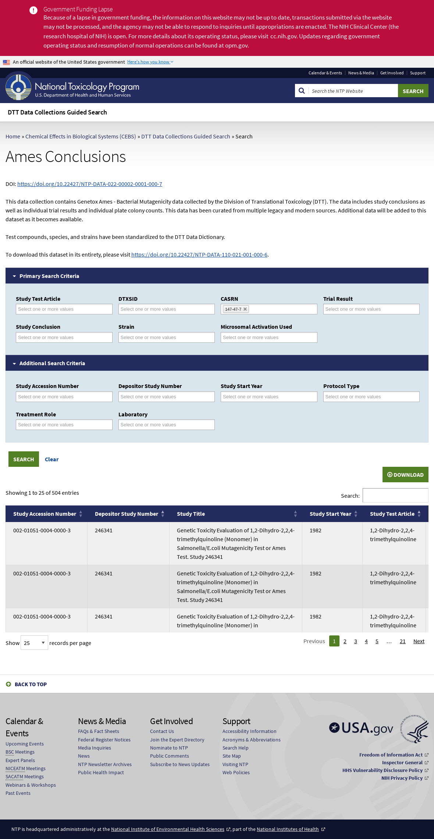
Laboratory (132, 414)
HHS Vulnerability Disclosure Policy (382, 770)
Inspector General (402, 762)
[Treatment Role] (50, 424)
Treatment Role (36, 414)
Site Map (232, 755)
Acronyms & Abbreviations (252, 739)
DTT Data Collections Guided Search (185, 136)
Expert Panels (20, 760)
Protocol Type (341, 385)
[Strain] (153, 337)
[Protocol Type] (358, 396)
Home (13, 136)
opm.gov (236, 45)
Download (405, 474)
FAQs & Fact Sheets (98, 731)
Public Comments (169, 755)
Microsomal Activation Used (256, 326)
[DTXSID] (153, 309)
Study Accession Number (47, 385)
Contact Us (162, 731)
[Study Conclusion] (50, 337)
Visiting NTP (235, 764)
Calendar (325, 73)
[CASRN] (255, 309)
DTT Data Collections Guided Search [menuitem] (57, 112)
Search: (350, 495)
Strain (126, 326)
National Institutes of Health (288, 829)
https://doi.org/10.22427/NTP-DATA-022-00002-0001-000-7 (89, 183)
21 (403, 641)
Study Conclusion (38, 326)
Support (418, 73)
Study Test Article (38, 298)
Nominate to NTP (169, 747)
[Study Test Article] (50, 309)
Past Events (18, 793)
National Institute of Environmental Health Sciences (167, 829)
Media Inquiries (94, 747)
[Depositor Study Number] (153, 396)
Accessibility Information (250, 731)
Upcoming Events (25, 743)
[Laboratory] (153, 424)
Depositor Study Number (150, 385)
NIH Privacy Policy (402, 778)
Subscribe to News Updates (180, 764)
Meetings (20, 751)
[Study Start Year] (255, 396)
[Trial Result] (358, 309)
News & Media (361, 73)
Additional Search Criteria (52, 363)
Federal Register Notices (104, 739)
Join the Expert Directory (177, 739)
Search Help (236, 747)
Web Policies (236, 772)
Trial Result (338, 298)
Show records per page (48, 642)
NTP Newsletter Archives (105, 764)
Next (418, 641)
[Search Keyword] (353, 90)
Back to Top (31, 684)
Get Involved (392, 73)
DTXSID (128, 298)
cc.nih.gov (283, 36)
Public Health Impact (101, 772)
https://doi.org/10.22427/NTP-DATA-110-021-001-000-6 (199, 254)
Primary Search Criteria (49, 275)
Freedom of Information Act (391, 754)
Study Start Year (241, 385)
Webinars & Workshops (31, 785)
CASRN (229, 298)
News (84, 755)
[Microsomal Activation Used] (255, 337)
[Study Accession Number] (50, 396)
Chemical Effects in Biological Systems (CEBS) (80, 136)
